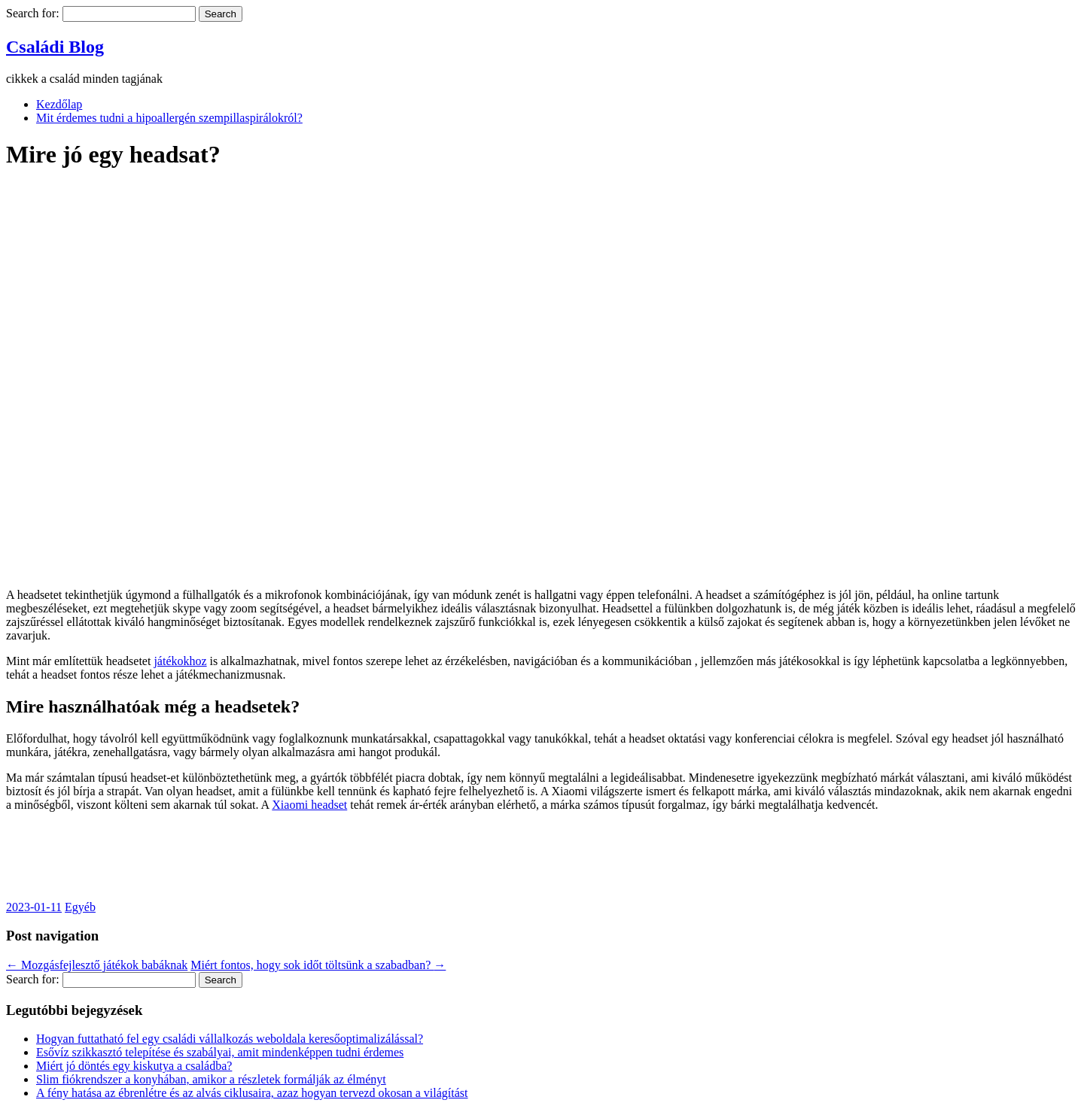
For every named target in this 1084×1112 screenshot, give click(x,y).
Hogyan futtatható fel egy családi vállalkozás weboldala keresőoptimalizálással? (229, 1038)
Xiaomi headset (309, 804)
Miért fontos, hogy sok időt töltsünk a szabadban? (318, 965)
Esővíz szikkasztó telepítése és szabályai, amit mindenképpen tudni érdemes (219, 1052)
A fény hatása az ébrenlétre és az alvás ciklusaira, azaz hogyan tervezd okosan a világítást (252, 1092)
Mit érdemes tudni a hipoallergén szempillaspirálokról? (169, 117)
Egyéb (80, 907)
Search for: (32, 13)
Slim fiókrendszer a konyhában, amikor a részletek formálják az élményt (211, 1079)
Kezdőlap (59, 104)
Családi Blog (55, 46)
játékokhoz (180, 661)
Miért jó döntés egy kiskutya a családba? (134, 1065)
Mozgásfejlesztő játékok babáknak (96, 965)
